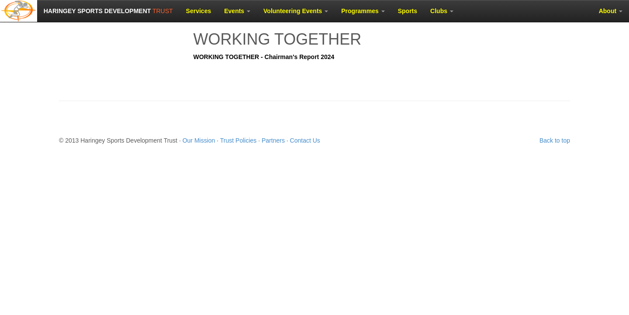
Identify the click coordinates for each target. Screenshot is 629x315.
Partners (273, 140)
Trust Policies (238, 140)
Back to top (554, 140)
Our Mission (199, 140)
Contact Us (305, 140)
